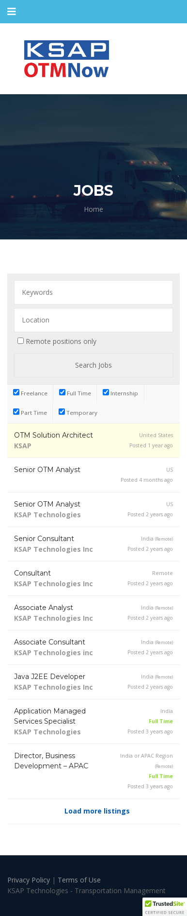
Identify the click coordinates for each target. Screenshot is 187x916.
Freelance (30, 393)
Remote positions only (61, 341)
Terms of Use (79, 879)
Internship (120, 393)
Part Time (30, 412)
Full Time (75, 393)
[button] (164, 907)
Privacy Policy (29, 879)
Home (93, 209)
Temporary (78, 412)
